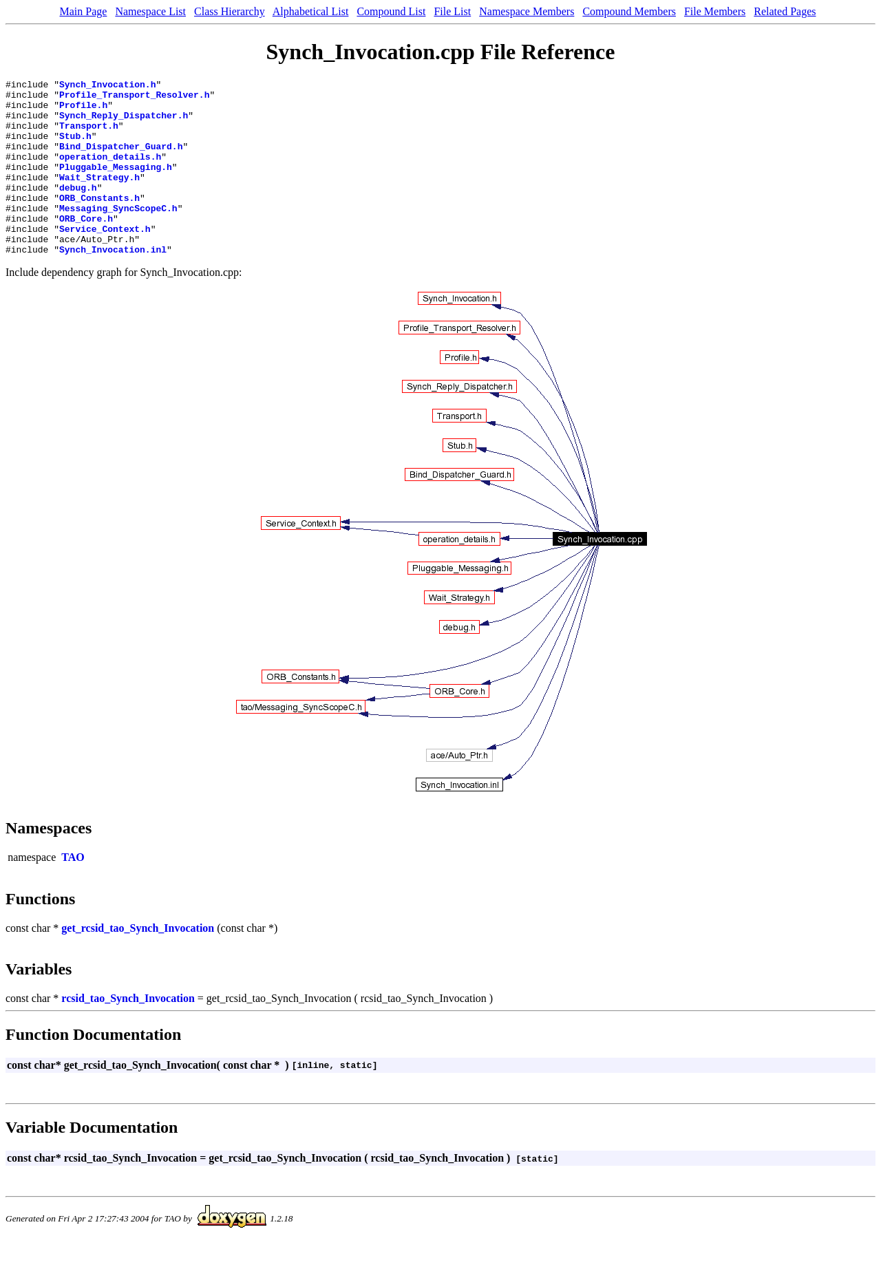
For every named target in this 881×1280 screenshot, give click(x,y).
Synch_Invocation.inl (113, 284)
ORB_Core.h (86, 247)
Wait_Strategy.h (99, 197)
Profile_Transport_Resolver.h (134, 98)
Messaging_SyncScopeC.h (118, 234)
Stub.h (75, 148)
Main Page (83, 11)
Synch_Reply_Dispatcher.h (123, 123)
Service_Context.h (105, 259)
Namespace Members (526, 11)
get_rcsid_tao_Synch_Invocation (137, 963)
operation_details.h (110, 173)
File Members (714, 11)
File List (452, 11)
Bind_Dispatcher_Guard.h (120, 160)
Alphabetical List (311, 11)
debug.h (78, 210)
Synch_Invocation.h (107, 86)
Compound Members (629, 11)
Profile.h (83, 111)
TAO (72, 892)
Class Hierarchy (229, 11)
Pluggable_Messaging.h (115, 185)
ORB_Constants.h (99, 222)
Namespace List (150, 11)
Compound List (391, 11)
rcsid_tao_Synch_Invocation (128, 1033)
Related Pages (785, 11)
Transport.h (88, 135)
